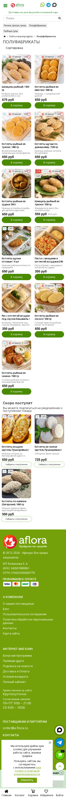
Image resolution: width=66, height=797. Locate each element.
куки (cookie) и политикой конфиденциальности (27, 771)
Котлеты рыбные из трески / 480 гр (14, 145)
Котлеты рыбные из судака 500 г (14, 203)
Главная (6, 793)
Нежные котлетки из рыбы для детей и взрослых (16, 209)
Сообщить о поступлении (16, 464)
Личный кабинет (14, 682)
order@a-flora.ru (15, 728)
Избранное (46, 794)
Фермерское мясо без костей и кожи (46, 209)
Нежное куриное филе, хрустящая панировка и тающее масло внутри (14, 510)
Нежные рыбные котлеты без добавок (48, 151)
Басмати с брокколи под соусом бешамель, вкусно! (16, 323)
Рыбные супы (11, 31)
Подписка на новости (18, 666)
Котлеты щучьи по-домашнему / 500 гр (46, 145)
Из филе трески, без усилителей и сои (12, 94)
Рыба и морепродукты (21, 36)
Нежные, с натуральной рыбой (47, 94)
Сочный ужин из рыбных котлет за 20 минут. (48, 323)
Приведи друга (13, 661)
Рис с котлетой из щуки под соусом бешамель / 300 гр (16, 317)
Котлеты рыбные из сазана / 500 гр (14, 374)
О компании (13, 597)
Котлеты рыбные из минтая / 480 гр (46, 88)
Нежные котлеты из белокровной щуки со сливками (13, 455)
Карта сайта (11, 633)
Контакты (10, 628)
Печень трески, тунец (15, 25)
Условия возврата (15, 676)
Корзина (33, 794)
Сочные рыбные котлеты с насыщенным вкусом (16, 380)
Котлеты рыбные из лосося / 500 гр (46, 317)
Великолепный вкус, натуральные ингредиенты (16, 151)
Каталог (20, 794)
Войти (59, 794)
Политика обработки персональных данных (28, 621)
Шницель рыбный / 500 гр (15, 88)
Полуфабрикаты (37, 25)
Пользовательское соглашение (24, 614)
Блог (6, 609)
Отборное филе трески (47, 453)
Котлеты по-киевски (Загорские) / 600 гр (14, 503)
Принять (27, 780)
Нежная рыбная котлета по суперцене (16, 266)
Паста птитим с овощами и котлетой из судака (48, 266)
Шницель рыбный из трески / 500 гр (47, 203)
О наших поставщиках (18, 603)
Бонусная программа (17, 655)
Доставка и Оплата (16, 671)
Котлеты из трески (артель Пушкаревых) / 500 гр (48, 448)
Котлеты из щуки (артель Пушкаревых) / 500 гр (15, 448)
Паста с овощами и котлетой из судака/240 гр (49, 260)
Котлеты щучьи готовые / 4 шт (11, 260)
